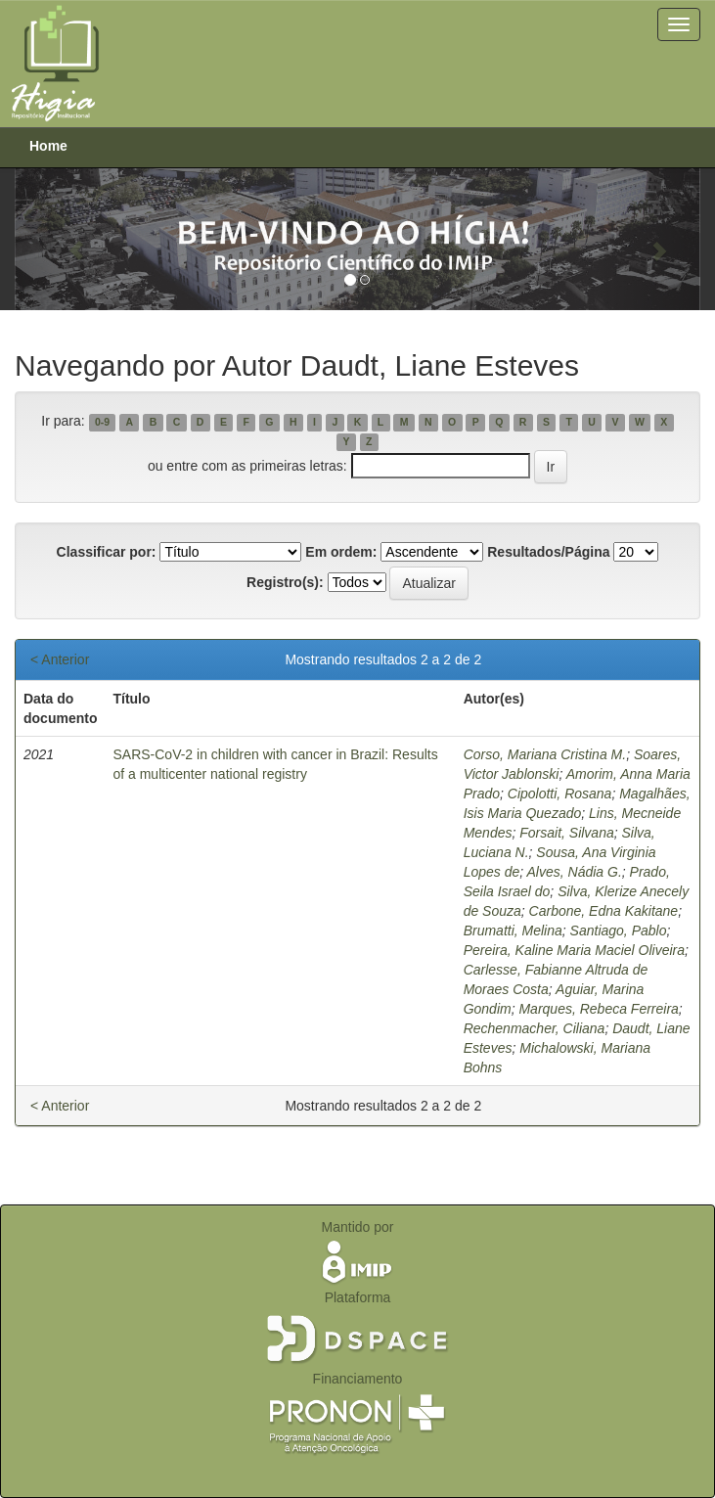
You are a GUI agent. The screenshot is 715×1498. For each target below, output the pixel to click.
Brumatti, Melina (513, 930)
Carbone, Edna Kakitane (604, 911)
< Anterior (59, 659)
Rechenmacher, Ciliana (534, 1028)
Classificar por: (106, 552)
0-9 (102, 422)
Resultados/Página (548, 552)
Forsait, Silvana (566, 832)
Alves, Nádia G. (574, 872)
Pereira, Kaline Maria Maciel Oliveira (574, 950)
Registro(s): (285, 582)
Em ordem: (341, 552)
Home (48, 146)
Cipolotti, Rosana (560, 793)
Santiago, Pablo (618, 930)
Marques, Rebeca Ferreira (598, 1009)
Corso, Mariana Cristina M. (545, 754)
